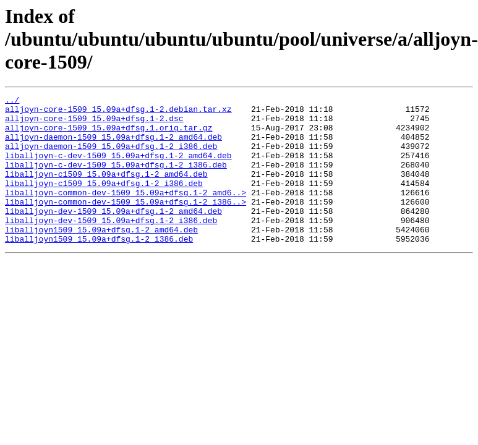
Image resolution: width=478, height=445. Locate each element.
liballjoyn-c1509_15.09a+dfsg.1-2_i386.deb (104, 201)
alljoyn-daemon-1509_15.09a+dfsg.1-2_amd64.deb (113, 145)
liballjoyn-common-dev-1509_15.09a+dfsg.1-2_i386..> (125, 223)
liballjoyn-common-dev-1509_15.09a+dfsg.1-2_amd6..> (125, 212)
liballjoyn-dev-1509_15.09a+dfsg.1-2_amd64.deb (113, 234)
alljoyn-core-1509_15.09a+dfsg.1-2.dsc (94, 123)
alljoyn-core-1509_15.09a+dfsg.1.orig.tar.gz (108, 134)
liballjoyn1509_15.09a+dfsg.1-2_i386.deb (99, 268)
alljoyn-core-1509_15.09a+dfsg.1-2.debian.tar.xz (118, 112)
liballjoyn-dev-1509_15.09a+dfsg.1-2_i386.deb (111, 246)
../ (12, 101)
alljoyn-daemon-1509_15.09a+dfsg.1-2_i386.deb (111, 157)
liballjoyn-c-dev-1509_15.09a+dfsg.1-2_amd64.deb (118, 168)
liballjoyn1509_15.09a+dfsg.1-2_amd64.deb (101, 257)
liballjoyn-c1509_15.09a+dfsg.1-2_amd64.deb (106, 190)
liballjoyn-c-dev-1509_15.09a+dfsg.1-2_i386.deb (116, 179)
